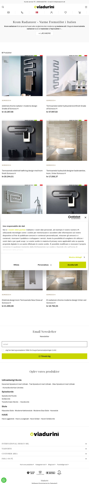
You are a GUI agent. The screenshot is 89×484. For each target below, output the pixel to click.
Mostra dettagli (75, 257)
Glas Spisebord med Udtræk (63, 384)
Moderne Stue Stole (41, 411)
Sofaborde (6, 399)
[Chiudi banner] (85, 217)
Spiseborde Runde (9, 396)
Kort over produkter (26, 464)
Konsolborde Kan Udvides (13, 388)
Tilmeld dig (45, 356)
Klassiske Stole (8, 411)
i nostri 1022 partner (17, 230)
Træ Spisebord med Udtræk (40, 384)
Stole (4, 406)
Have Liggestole (8, 419)
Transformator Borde (10, 402)
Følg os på (44, 458)
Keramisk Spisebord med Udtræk (15, 384)
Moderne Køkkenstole (23, 411)
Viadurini (44, 448)
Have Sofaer (35, 419)
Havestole (54, 411)
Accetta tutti (73, 265)
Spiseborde (8, 392)
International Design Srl (44, 443)
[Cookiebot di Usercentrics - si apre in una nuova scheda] (70, 217)
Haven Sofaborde (48, 419)
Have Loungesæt (22, 419)
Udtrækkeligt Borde (12, 380)
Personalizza (44, 265)
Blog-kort (51, 464)
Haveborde (24, 402)
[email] (44, 344)
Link (54, 350)
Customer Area (44, 453)
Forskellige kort (62, 464)
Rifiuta (16, 265)
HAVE (5, 415)
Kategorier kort (41, 464)
